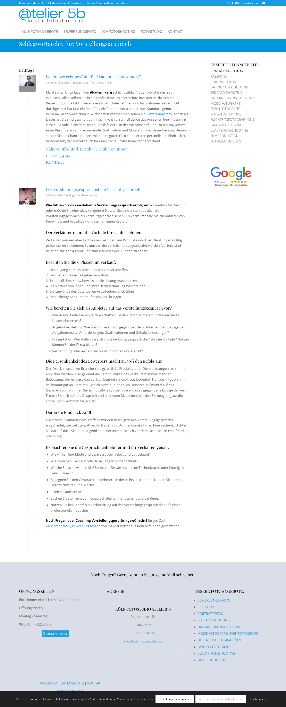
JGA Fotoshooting (55, 3)
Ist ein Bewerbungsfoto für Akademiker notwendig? (93, 76)
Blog (78, 82)
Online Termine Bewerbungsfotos (107, 3)
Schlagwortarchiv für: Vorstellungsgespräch (75, 43)
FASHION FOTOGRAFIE (227, 125)
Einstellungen (258, 699)
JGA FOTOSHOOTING (226, 114)
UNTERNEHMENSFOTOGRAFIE (233, 98)
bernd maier (104, 82)
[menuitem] (31, 3)
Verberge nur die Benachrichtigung (221, 699)
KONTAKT (55, 162)
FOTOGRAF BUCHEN (225, 141)
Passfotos (77, 3)
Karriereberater (58, 526)
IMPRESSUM (48, 683)
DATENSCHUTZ (72, 683)
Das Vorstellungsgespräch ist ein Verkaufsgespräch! (93, 189)
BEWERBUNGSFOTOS (226, 71)
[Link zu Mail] (264, 3)
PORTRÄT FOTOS (223, 82)
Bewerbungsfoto (159, 114)
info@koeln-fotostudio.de (142, 641)
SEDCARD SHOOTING (226, 92)
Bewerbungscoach (86, 526)
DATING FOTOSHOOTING (229, 87)
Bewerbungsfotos (29, 3)
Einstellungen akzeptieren (175, 699)
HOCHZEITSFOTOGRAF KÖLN (232, 119)
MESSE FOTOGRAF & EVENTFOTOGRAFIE (228, 633)
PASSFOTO (218, 76)
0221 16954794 (58, 155)
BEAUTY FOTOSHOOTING (229, 130)
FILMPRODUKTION (224, 135)
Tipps (85, 82)
